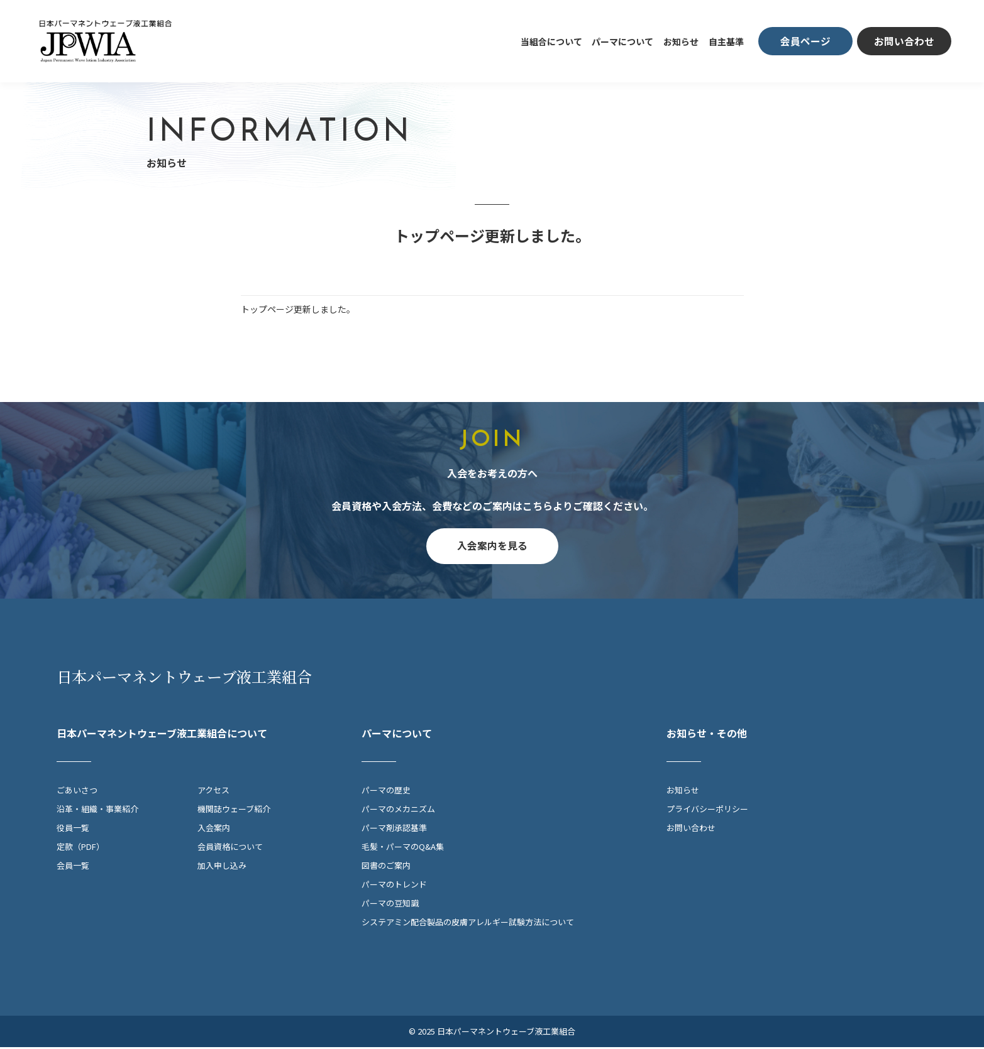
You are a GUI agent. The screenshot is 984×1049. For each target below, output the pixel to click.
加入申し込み (221, 867)
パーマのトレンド (394, 886)
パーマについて (622, 41)
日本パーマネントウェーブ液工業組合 (184, 678)
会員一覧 (73, 867)
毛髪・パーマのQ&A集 (403, 848)
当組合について (551, 41)
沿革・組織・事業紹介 (97, 811)
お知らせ (681, 41)
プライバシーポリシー (707, 811)
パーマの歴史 (386, 792)
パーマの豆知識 (390, 905)
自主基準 (726, 41)
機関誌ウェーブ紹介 (233, 811)
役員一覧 (73, 829)
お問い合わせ (691, 829)
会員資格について (230, 848)
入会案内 (213, 829)
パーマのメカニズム (398, 811)
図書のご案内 (386, 867)
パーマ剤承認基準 (394, 829)
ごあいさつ (77, 792)
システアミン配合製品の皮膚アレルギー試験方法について (468, 924)
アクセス (213, 792)
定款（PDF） (80, 848)
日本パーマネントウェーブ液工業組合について (162, 734)
